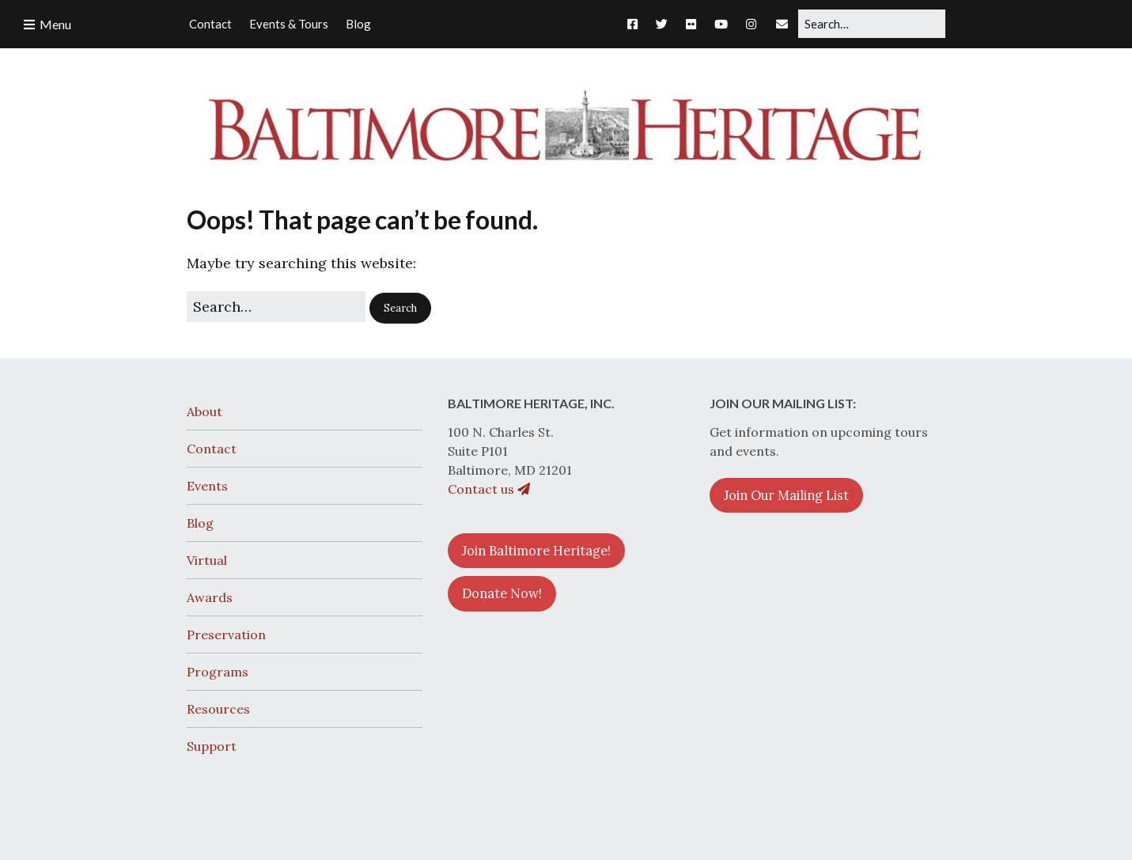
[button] (400, 308)
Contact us (489, 489)
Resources (218, 709)
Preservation (226, 634)
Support (212, 746)
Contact (212, 449)
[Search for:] (871, 24)
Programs (217, 672)
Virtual (207, 560)
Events (207, 486)
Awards (210, 597)
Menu (55, 24)
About (204, 411)
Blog (200, 523)
